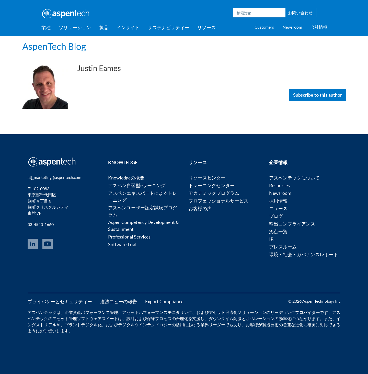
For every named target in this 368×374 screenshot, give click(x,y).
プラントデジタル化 (83, 324)
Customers (264, 27)
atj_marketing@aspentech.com (54, 177)
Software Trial (122, 244)
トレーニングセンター (212, 185)
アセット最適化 (223, 312)
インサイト (128, 27)
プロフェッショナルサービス (218, 200)
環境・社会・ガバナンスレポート (303, 254)
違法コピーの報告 (118, 301)
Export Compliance (164, 301)
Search (280, 12)
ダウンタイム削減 (225, 318)
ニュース (278, 208)
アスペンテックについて (294, 177)
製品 (103, 27)
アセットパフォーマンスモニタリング (157, 312)
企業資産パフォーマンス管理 (91, 312)
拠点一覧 (278, 231)
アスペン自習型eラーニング (137, 185)
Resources (279, 185)
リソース (206, 27)
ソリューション (75, 27)
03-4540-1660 (41, 224)
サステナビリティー (168, 27)
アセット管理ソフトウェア (77, 318)
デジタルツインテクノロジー (144, 324)
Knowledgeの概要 (126, 177)
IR (271, 239)
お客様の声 (200, 208)
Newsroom (292, 27)
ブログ (276, 216)
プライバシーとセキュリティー (60, 301)
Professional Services (129, 237)
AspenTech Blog (54, 46)
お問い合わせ (300, 12)
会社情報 (319, 27)
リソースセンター (207, 177)
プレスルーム (283, 247)
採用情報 (278, 200)
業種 (46, 27)
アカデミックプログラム (214, 193)
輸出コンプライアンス (292, 223)
